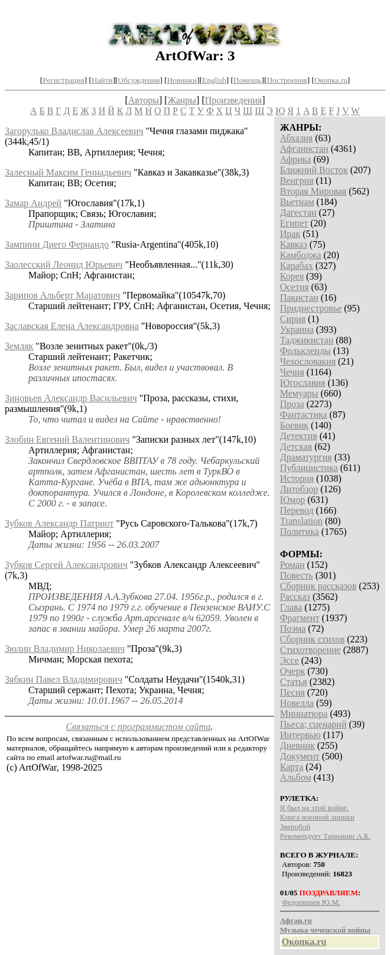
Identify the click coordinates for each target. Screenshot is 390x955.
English (214, 80)
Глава (291, 607)
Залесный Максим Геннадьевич (68, 172)
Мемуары (299, 393)
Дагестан (298, 212)
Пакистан (299, 298)
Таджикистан (307, 340)
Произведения (233, 100)
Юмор (293, 500)
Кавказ (293, 244)
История (297, 478)
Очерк (292, 671)
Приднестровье (311, 308)
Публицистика (309, 468)
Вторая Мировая (313, 191)
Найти (102, 80)
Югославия (303, 383)
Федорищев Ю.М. (311, 902)
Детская (296, 446)
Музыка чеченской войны (325, 929)
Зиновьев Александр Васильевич (71, 398)
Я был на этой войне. (314, 807)
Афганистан (304, 149)
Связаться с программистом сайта (138, 727)
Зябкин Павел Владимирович (63, 679)
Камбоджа (300, 255)
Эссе (289, 660)
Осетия (294, 287)
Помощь (247, 80)
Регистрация (63, 80)
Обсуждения (139, 80)
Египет (294, 223)
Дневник (297, 745)
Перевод (297, 510)
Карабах (296, 266)
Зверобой (295, 826)
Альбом (295, 777)
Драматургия (306, 457)
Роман (292, 565)
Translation (301, 521)
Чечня (292, 372)
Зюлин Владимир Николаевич (65, 649)
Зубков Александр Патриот (59, 523)
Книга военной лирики (317, 817)
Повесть (296, 575)
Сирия (293, 319)
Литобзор (299, 489)
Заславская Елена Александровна (72, 326)
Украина (297, 329)
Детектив (298, 436)
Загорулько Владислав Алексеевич (74, 131)
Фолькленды (305, 351)
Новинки (182, 80)
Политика (299, 532)
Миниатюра (304, 714)
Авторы (143, 100)
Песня (292, 692)
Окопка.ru (330, 80)
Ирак (290, 234)
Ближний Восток (314, 170)
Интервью (300, 735)
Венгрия (297, 181)
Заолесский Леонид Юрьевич (64, 264)
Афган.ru (296, 920)
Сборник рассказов (318, 586)
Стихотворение (310, 650)
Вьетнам (297, 202)
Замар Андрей (33, 203)
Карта (292, 767)
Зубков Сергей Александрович (66, 565)
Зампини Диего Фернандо (57, 244)
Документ (300, 756)
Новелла (297, 703)
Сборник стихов (312, 639)
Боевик (294, 425)
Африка (295, 159)
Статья (293, 682)
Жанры (182, 100)
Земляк (19, 346)
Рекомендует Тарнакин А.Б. (325, 835)
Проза (292, 404)
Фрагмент (300, 618)
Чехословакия (308, 361)
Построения (286, 80)
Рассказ (295, 597)
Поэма (293, 628)
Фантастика (303, 415)
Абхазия (296, 138)
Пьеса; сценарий (313, 724)
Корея (292, 276)
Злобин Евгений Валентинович (67, 439)
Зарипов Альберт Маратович (62, 295)
